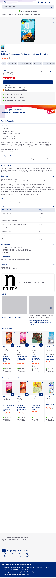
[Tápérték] (28, 206)
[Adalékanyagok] (28, 244)
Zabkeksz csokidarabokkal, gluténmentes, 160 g (8, 359)
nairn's (3, 52)
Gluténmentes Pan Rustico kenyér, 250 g (37, 407)
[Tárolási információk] (28, 257)
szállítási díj (13, 75)
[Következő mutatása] (51, 341)
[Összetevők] (28, 176)
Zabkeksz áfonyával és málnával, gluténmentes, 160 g (23, 359)
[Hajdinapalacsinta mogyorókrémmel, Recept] (14, 311)
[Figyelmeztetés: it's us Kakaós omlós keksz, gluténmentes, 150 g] (36, 366)
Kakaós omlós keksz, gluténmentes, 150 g (36, 359)
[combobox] (28, 7)
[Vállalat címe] (28, 264)
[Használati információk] (28, 166)
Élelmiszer (10, 14)
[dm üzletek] (38, 2)
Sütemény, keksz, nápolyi (33, 14)
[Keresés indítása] (51, 7)
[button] (53, 2)
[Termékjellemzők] (28, 156)
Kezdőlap (4, 14)
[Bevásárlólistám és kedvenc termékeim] (42, 2)
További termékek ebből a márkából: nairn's (23, 282)
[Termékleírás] (28, 126)
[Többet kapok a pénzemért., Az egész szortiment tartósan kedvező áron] (28, 111)
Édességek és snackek (20, 14)
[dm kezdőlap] (5, 2)
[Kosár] (49, 2)
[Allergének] (28, 199)
